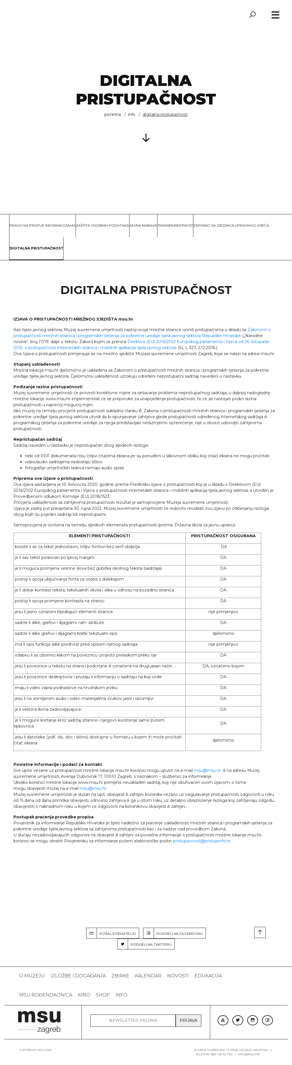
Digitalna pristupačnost (36, 248)
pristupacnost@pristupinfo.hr (201, 840)
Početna (112, 114)
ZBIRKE (120, 976)
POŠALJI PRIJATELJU (111, 933)
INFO (131, 114)
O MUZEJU (32, 976)
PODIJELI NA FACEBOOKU (173, 933)
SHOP (103, 995)
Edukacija (208, 976)
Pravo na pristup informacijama (42, 225)
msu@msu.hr (207, 770)
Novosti (178, 976)
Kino (84, 995)
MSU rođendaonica (45, 995)
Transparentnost (175, 225)
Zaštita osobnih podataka (102, 225)
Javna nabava (143, 225)
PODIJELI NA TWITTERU (144, 944)
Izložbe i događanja (78, 976)
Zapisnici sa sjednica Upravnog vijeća (231, 225)
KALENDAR (148, 976)
